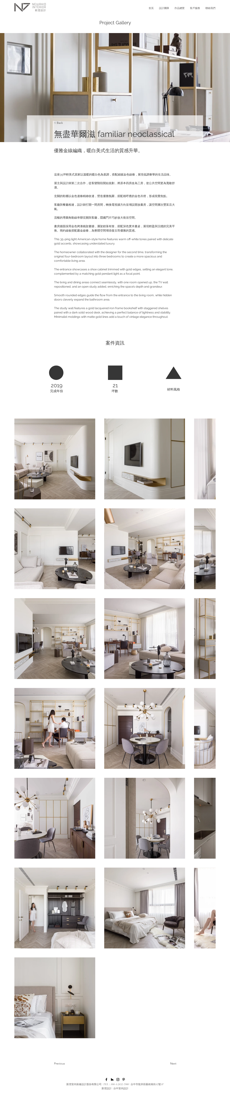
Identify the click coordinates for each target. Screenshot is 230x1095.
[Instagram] (118, 1080)
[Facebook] (106, 1080)
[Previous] (68, 1063)
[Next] (164, 1063)
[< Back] (66, 123)
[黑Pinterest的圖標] (124, 1080)
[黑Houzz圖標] (112, 1080)
